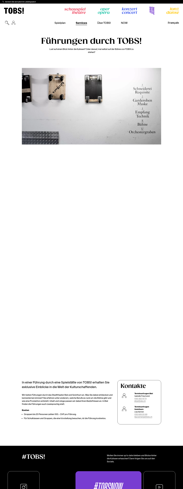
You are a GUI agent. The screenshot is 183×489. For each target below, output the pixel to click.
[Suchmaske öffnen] (7, 23)
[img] (14, 11)
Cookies (25, 486)
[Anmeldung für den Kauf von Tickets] (13, 23)
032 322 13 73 (140, 169)
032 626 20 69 (140, 185)
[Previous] (22, 106)
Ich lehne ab (146, 482)
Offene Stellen (127, 486)
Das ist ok (164, 482)
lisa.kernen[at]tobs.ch (143, 187)
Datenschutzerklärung (42, 486)
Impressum (59, 486)
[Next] (161, 106)
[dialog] (155, 475)
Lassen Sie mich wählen (154, 476)
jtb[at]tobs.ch (140, 171)
